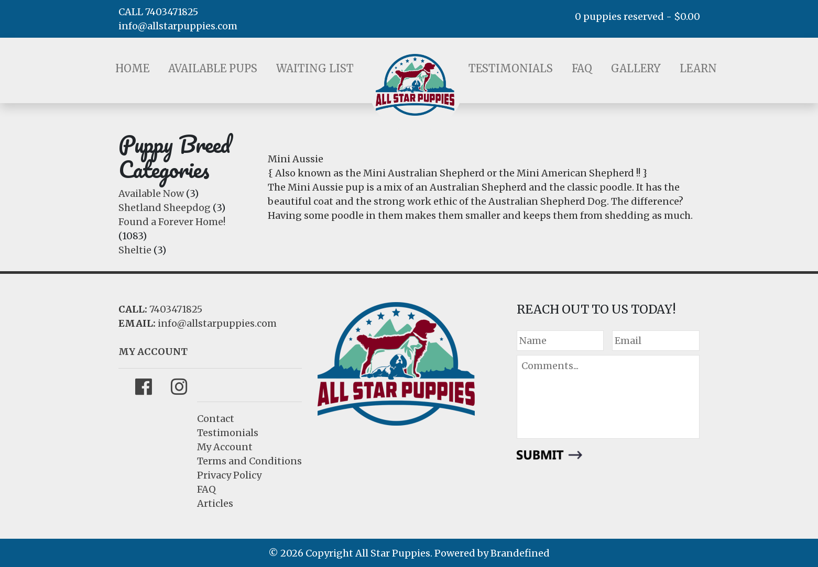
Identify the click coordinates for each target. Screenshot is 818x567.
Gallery (636, 68)
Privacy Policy (229, 475)
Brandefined (520, 553)
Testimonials (510, 68)
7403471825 (175, 309)
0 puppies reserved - (637, 16)
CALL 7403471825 (158, 12)
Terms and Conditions (249, 461)
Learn (698, 68)
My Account (225, 447)
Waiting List (315, 68)
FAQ (582, 68)
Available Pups (212, 68)
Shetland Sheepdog (164, 208)
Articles (215, 503)
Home (132, 68)
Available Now (151, 193)
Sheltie (134, 250)
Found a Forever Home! (171, 222)
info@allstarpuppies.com (177, 26)
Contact (215, 419)
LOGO (415, 85)
